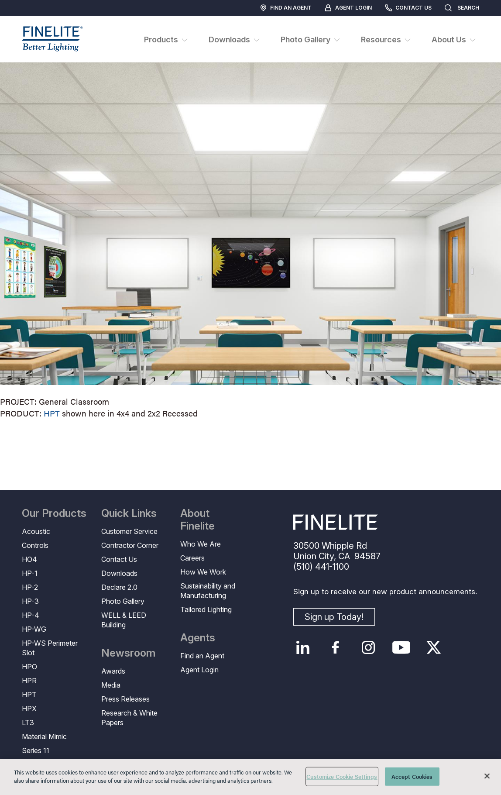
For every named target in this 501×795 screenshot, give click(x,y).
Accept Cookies (412, 776)
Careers (192, 558)
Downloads (119, 573)
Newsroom (128, 653)
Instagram (368, 647)
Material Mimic (44, 736)
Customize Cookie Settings (341, 776)
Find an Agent (291, 7)
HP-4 (30, 615)
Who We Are (200, 544)
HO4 (29, 559)
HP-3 (30, 601)
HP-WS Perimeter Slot (50, 648)
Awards (113, 671)
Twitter (434, 647)
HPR (29, 680)
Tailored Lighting (206, 609)
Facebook (336, 647)
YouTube (401, 647)
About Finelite (197, 519)
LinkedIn (303, 647)
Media (110, 685)
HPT (52, 413)
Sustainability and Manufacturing (207, 591)
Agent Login (353, 7)
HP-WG (34, 629)
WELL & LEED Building (123, 620)
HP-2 (30, 587)
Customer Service (129, 531)
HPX (29, 708)
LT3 (28, 722)
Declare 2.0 (119, 587)
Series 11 (35, 750)
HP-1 (30, 573)
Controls (35, 545)
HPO (29, 666)
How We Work (203, 572)
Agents (197, 638)
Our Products (54, 513)
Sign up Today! (334, 617)
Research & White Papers (129, 718)
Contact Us (413, 7)
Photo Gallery (122, 601)
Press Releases (125, 699)
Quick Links (129, 513)
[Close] (487, 775)
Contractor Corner (129, 545)
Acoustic (36, 531)
